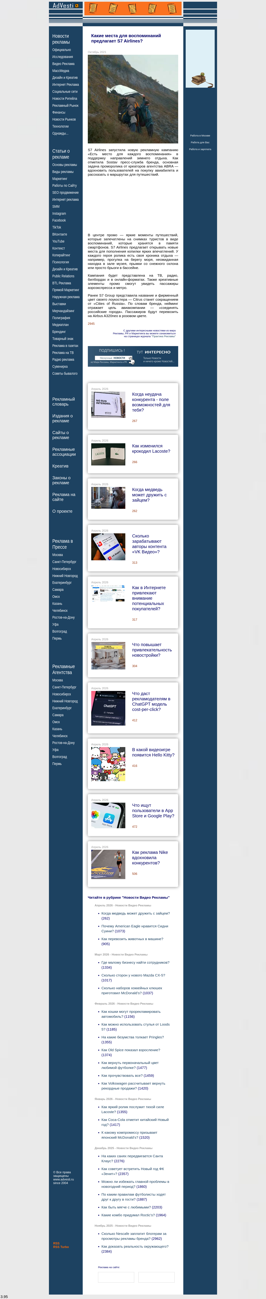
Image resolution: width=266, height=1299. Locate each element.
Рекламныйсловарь (63, 401)
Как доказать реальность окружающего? (134, 1246)
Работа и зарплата (200, 149)
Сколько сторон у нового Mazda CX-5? (133, 975)
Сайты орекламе (60, 435)
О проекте (62, 511)
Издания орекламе (62, 418)
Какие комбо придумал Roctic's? (128, 1215)
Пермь (57, 638)
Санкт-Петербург (64, 562)
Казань (57, 604)
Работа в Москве (200, 135)
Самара (58, 590)
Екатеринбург (62, 583)
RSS (56, 1243)
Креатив (60, 466)
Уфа (55, 624)
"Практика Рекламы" (163, 336)
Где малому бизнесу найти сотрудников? (135, 962)
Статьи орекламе (61, 153)
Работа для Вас (200, 142)
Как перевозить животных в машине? (132, 939)
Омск (56, 597)
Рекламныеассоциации (64, 452)
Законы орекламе (61, 480)
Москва (57, 555)
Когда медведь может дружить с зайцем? (135, 913)
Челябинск (60, 610)
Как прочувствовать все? (122, 1075)
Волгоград (59, 631)
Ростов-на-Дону (63, 617)
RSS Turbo (61, 1247)
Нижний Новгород (65, 576)
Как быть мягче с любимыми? (126, 1207)
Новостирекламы (61, 39)
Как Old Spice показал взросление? (130, 1050)
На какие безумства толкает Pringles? (132, 1037)
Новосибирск (61, 569)
